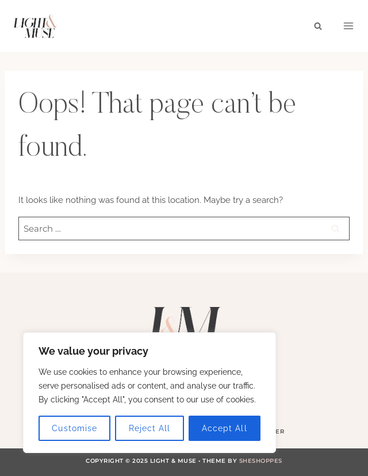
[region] (149, 392)
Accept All (224, 428)
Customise (74, 428)
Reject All (150, 428)
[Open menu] (348, 26)
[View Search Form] (317, 25)
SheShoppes (260, 461)
